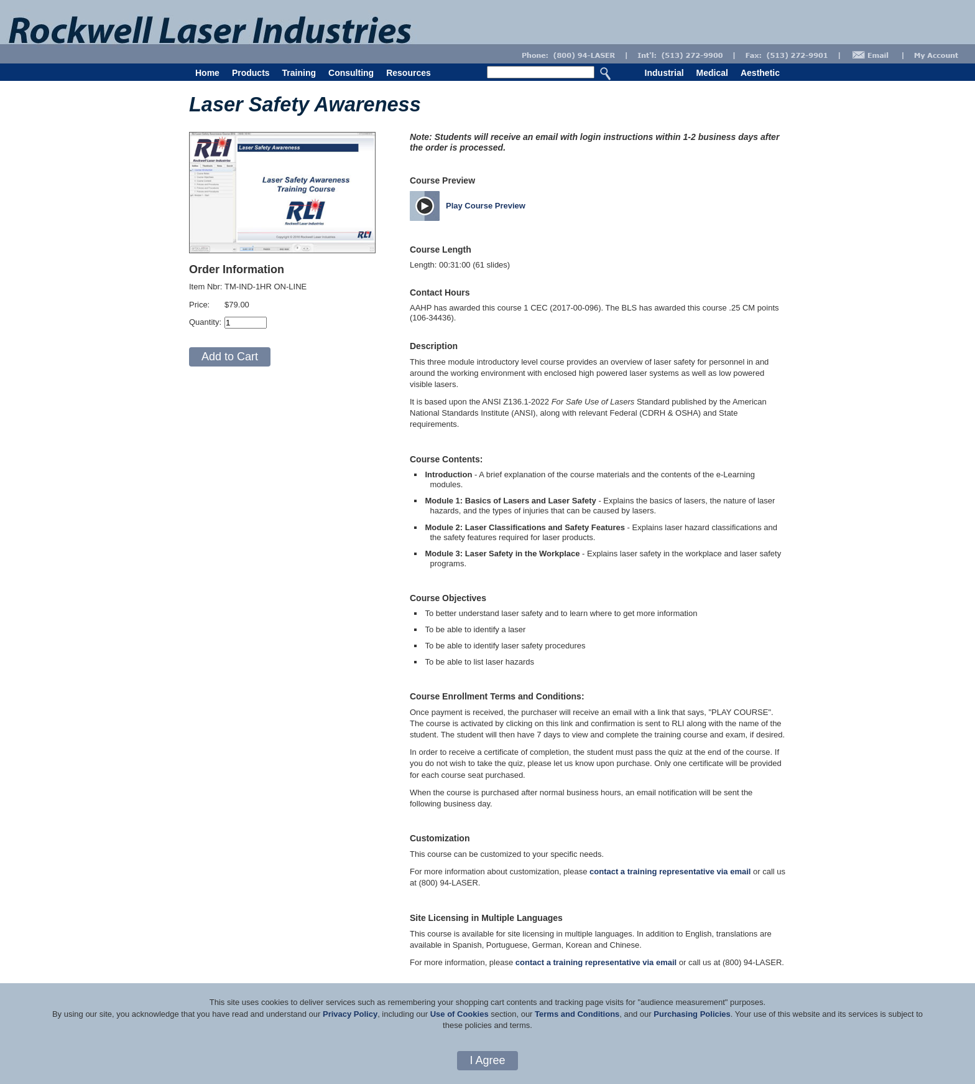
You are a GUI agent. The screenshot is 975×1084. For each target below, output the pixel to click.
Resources (408, 73)
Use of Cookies (459, 1014)
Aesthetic (760, 73)
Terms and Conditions (577, 1014)
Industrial (664, 73)
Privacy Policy (350, 1014)
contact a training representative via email (670, 871)
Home (207, 73)
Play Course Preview (485, 205)
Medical (712, 73)
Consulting (351, 73)
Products (251, 73)
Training (299, 73)
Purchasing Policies (692, 1014)
